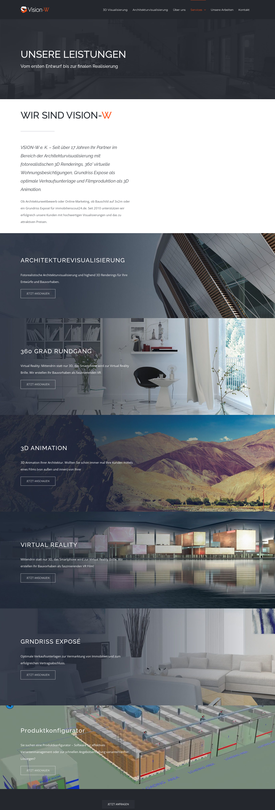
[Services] (137, 59)
